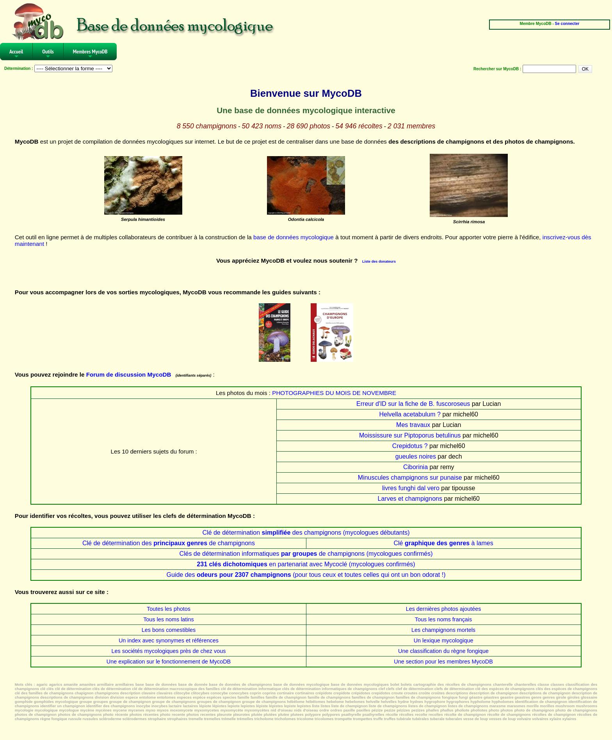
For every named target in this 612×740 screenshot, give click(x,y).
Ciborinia (415, 467)
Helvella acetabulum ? (410, 414)
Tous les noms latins (168, 619)
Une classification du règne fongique (443, 651)
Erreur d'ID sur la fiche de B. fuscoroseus (413, 403)
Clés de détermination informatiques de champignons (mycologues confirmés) (305, 553)
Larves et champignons (410, 498)
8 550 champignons (207, 126)
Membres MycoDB (90, 54)
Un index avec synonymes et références (169, 640)
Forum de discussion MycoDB (128, 374)
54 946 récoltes (358, 126)
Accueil (16, 54)
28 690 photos (309, 126)
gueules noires (415, 456)
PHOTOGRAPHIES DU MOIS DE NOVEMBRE (334, 393)
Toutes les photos (168, 609)
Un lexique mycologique (443, 640)
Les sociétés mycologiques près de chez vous (169, 651)
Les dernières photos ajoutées (443, 609)
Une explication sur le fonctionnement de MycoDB (169, 661)
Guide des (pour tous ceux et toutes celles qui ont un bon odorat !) (305, 574)
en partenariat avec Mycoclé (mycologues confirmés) (306, 564)
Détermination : (18, 68)
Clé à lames (443, 543)
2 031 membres (411, 126)
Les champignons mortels (443, 630)
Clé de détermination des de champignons (168, 543)
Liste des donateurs (379, 261)
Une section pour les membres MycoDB (443, 661)
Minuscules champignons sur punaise (410, 477)
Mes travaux (413, 425)
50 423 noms (262, 126)
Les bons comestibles (169, 630)
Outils (48, 54)
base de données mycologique (293, 237)
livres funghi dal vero (410, 488)
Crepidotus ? (410, 446)
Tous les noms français (443, 619)
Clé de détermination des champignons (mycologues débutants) (306, 532)
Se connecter (567, 23)
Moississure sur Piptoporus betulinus (410, 435)
